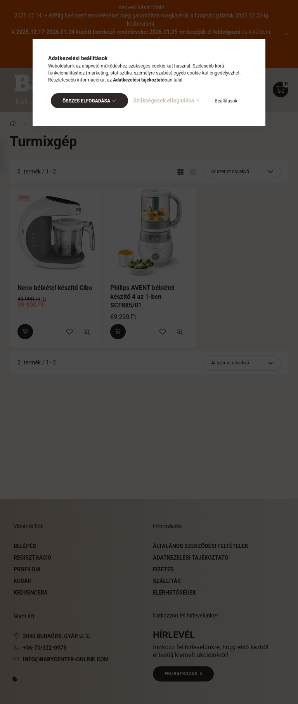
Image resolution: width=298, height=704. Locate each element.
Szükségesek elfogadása (163, 100)
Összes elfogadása (86, 101)
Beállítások (226, 101)
